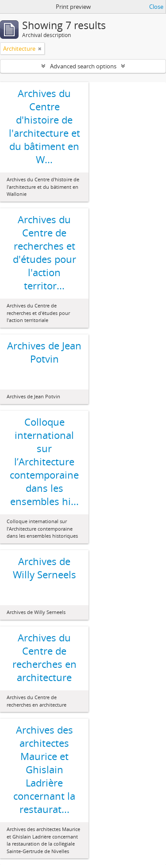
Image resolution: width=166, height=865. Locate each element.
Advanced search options (83, 66)
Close (156, 7)
